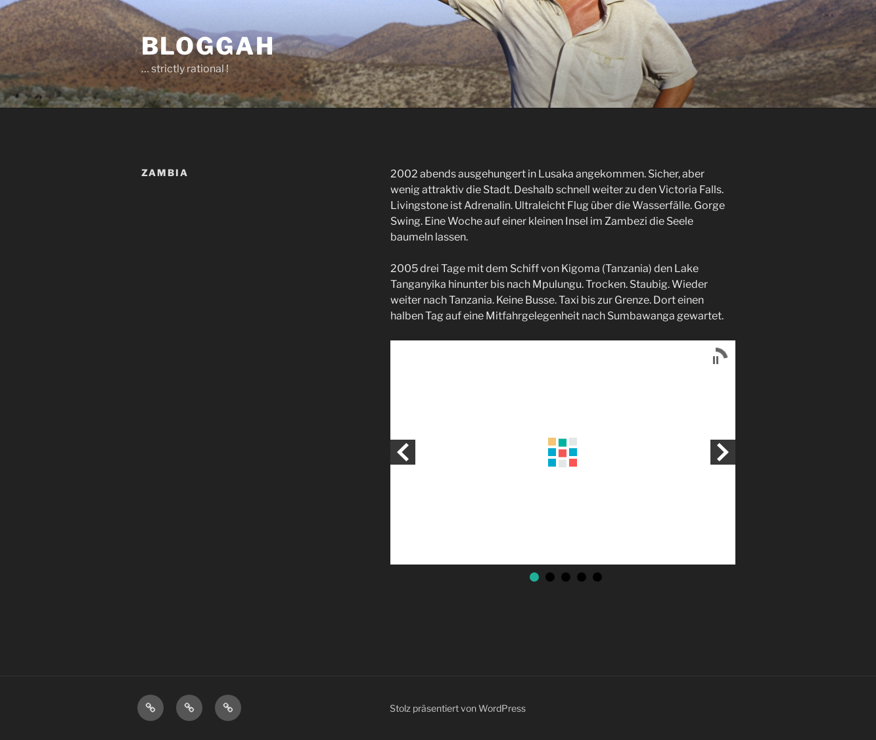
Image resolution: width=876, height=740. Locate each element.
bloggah (208, 46)
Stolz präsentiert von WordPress (458, 708)
